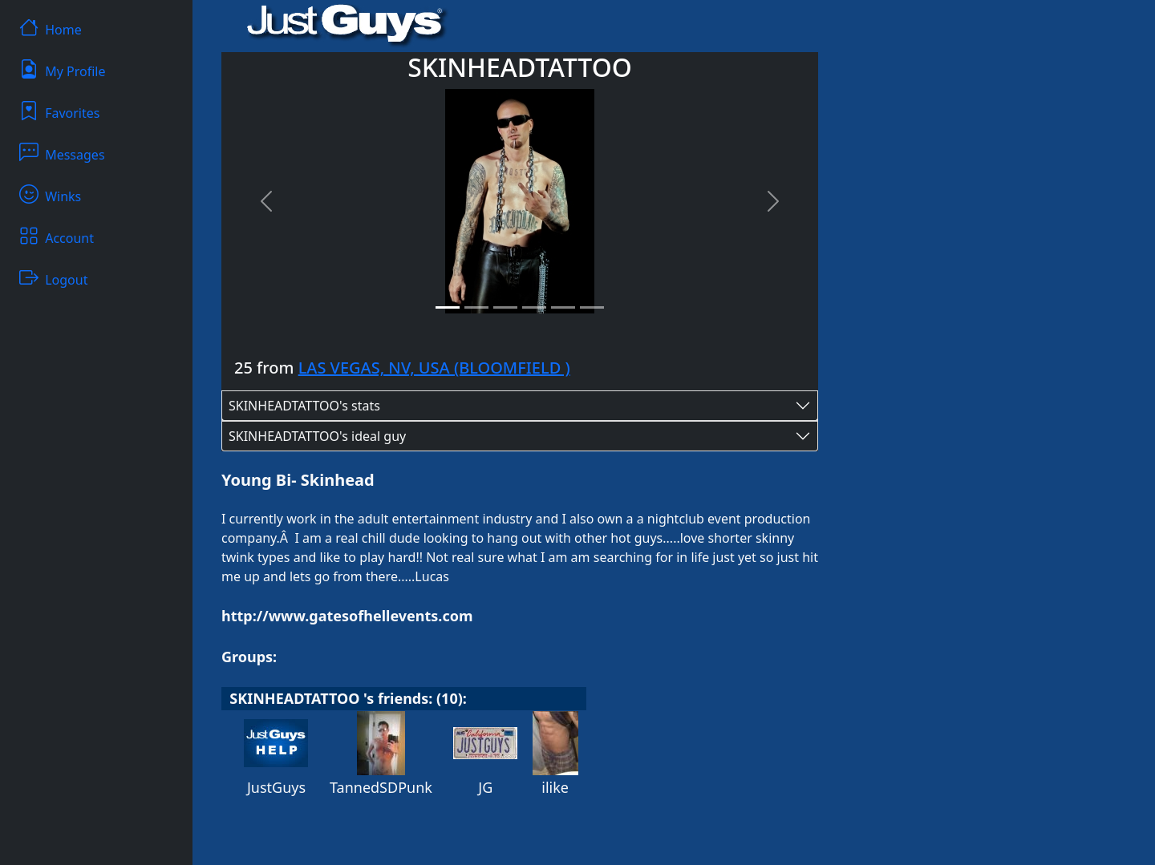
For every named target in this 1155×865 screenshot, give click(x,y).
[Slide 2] (476, 307)
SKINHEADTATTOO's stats (304, 405)
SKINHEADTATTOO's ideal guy (317, 436)
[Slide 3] (505, 307)
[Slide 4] (534, 307)
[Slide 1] (448, 307)
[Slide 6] (592, 307)
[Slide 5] (563, 307)
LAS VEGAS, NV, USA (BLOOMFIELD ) (434, 367)
